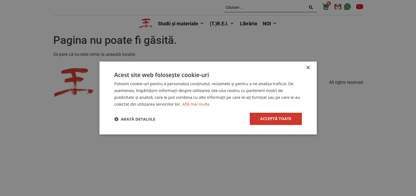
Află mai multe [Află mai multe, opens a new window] (196, 104)
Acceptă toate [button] (276, 118)
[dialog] (208, 98)
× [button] (308, 68)
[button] (134, 119)
